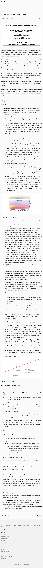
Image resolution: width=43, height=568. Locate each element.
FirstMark (3, 549)
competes (17, 316)
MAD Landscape (5, 536)
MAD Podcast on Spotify (6, 556)
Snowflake (18, 93)
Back (4, 7)
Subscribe (3, 558)
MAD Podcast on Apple (6, 554)
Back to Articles (6, 515)
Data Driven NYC (5, 551)
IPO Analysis (4, 542)
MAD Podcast (4, 538)
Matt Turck (4, 2)
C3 (31, 93)
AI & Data (3, 540)
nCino (33, 93)
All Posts (3, 534)
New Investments (5, 544)
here (36, 73)
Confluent (27, 93)
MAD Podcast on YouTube (7, 553)
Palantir (23, 93)
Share (39, 18)
